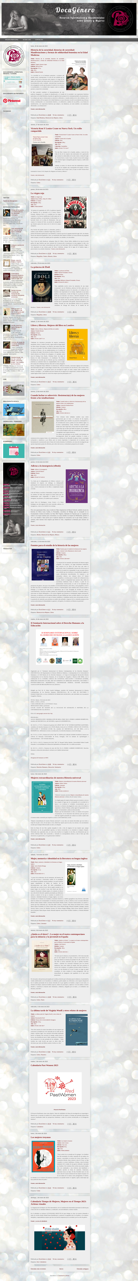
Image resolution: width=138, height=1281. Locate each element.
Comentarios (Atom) (63, 1275)
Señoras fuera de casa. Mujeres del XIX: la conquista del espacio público (17, 311)
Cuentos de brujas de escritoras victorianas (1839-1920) (17, 343)
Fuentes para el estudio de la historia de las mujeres (54, 545)
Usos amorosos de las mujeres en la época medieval (17, 230)
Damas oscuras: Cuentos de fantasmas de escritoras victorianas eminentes (17, 294)
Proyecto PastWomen (60, 1109)
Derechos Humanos (42, 767)
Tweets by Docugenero (10, 201)
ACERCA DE (27, 39)
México (57, 535)
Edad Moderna (41, 118)
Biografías (39, 256)
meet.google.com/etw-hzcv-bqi (44, 713)
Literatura (43, 923)
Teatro (42, 1000)
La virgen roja (37, 193)
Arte (38, 1262)
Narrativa (43, 1054)
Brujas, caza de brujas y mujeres (16, 261)
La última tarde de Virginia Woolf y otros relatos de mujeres (58, 1010)
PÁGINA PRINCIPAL (12, 39)
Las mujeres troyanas (41, 1137)
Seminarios (58, 767)
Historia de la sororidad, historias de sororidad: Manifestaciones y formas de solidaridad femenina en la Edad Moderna (59, 52)
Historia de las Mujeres (51, 118)
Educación (51, 767)
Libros (61, 118)
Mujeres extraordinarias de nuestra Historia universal (56, 777)
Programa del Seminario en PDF (39, 757)
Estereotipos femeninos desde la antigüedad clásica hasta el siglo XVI (17, 276)
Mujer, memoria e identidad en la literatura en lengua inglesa (59, 858)
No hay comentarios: (59, 115)
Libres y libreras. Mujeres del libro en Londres (52, 325)
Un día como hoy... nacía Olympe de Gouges (17, 327)
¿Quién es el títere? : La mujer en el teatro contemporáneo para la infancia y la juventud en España (58, 935)
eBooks (39, 535)
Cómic (38, 1191)
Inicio (61, 1269)
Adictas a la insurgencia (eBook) (46, 466)
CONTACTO (39, 39)
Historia (50, 256)
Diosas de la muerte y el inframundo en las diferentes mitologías (17, 212)
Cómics (45, 256)
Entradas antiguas (83, 1269)
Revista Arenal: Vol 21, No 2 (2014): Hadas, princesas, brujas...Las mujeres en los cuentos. (17, 361)
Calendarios (40, 1126)
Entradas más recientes (38, 1269)
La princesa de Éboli (40, 267)
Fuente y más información (37, 175)
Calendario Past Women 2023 (44, 1065)
